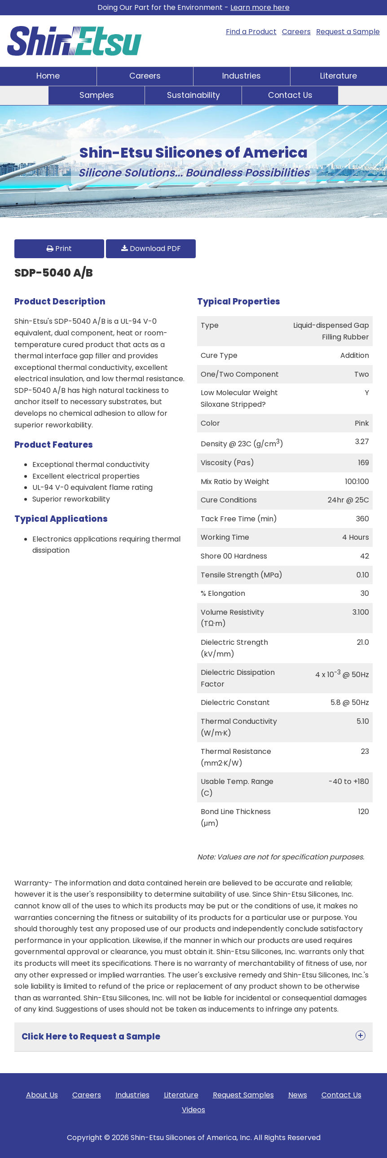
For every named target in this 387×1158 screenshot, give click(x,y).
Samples (96, 95)
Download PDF (151, 248)
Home (48, 75)
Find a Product (251, 31)
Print (59, 248)
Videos (193, 1110)
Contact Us (290, 95)
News (297, 1095)
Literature (338, 75)
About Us (42, 1095)
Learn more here (260, 7)
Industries (241, 75)
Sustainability (193, 95)
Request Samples (243, 1095)
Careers (296, 31)
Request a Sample (348, 31)
